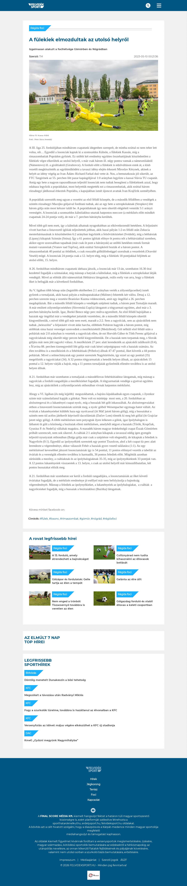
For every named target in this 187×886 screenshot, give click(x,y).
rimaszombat (70, 518)
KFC (28, 688)
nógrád (97, 518)
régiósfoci (111, 518)
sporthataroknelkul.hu (67, 823)
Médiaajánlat (89, 859)
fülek (45, 518)
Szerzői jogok (110, 859)
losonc (55, 518)
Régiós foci (37, 28)
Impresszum (67, 859)
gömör (85, 518)
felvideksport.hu (111, 823)
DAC (28, 733)
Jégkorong (93, 784)
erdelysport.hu (91, 823)
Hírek (93, 779)
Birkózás (31, 672)
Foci (93, 794)
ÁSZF (123, 859)
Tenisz (93, 789)
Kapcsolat (93, 799)
